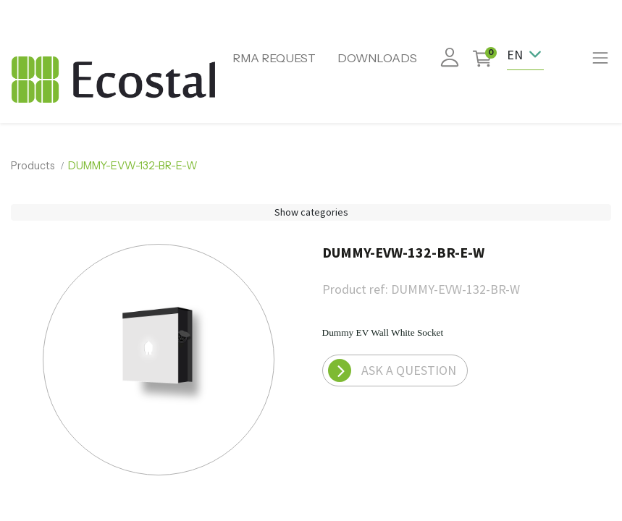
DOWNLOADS (377, 58)
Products (33, 165)
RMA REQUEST (274, 58)
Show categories (311, 212)
